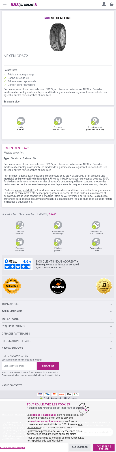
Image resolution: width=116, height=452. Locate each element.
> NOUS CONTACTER (12, 385)
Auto (15, 214)
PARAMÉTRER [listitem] (80, 447)
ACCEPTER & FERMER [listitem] (104, 448)
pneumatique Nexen (72, 181)
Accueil (6, 214)
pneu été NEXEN (69, 175)
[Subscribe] (48, 366)
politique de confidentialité (48, 440)
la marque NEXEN (25, 190)
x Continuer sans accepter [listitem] (12, 447)
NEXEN (42, 214)
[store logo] (24, 4)
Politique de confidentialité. (48, 375)
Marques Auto (28, 214)
